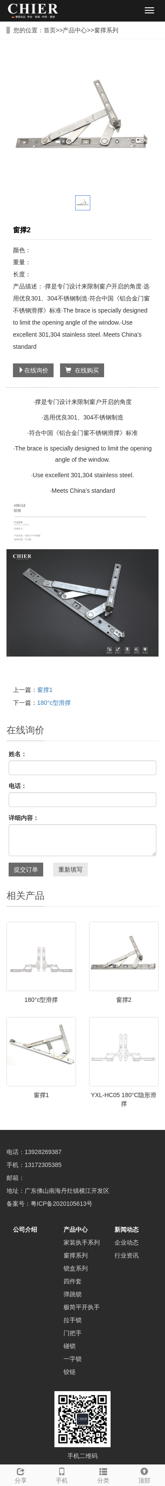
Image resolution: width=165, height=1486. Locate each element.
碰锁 (69, 1345)
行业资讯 (126, 1255)
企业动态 (126, 1242)
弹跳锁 (72, 1294)
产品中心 (75, 30)
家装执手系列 (81, 1242)
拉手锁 (72, 1320)
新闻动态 (126, 1229)
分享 (20, 1474)
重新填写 (70, 869)
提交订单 (26, 869)
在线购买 (82, 370)
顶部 (144, 1474)
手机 (62, 1474)
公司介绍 (25, 1229)
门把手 (72, 1333)
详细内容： (24, 817)
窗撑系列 (106, 30)
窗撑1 (45, 689)
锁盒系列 (75, 1268)
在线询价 (33, 370)
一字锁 (72, 1358)
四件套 (72, 1281)
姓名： (18, 754)
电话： (18, 785)
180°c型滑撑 (54, 702)
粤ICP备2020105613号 (61, 1203)
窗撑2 (124, 999)
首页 (50, 30)
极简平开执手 (81, 1307)
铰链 (69, 1371)
